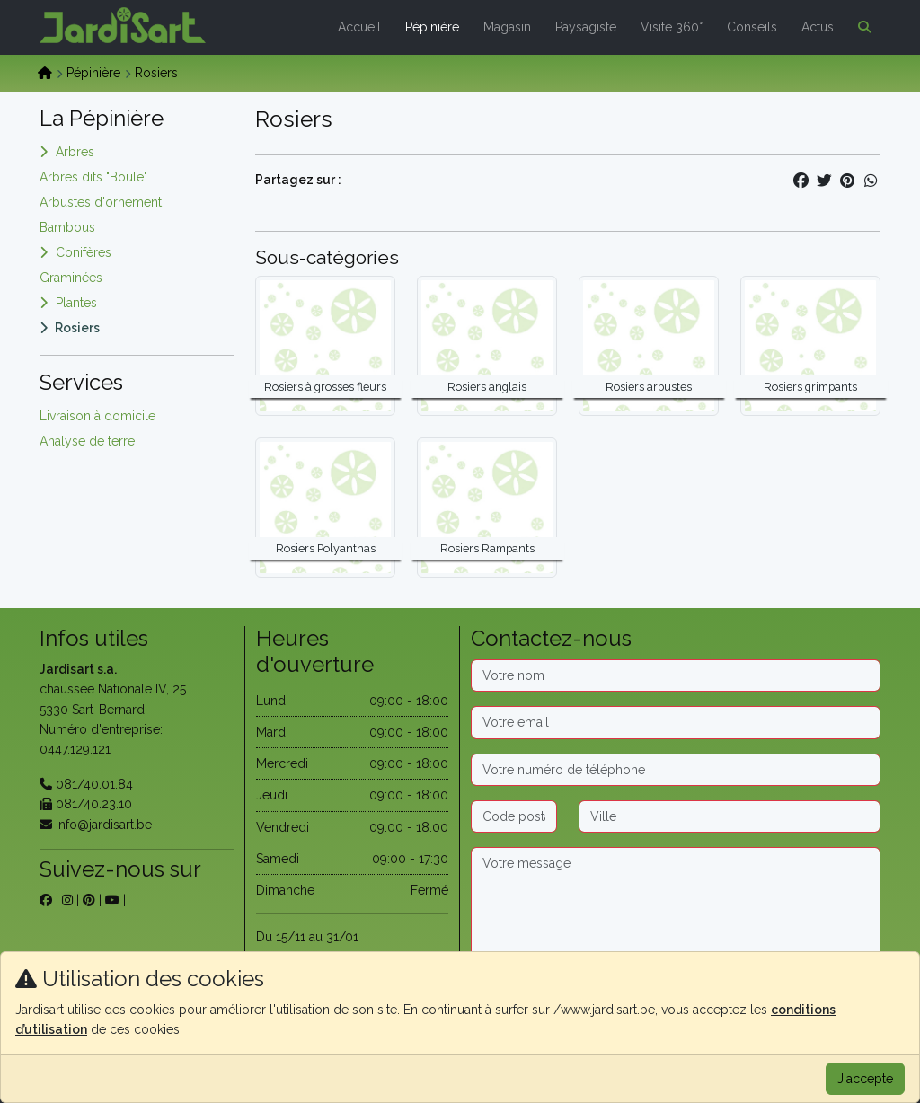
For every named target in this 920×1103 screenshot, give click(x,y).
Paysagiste (585, 27)
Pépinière (432, 27)
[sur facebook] (46, 900)
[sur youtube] (112, 900)
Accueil (359, 27)
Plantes (76, 303)
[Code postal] (514, 816)
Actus (817, 27)
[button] (861, 27)
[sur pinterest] (89, 900)
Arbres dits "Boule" (93, 177)
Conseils (752, 27)
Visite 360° (672, 27)
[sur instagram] (67, 900)
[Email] (675, 722)
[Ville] (729, 816)
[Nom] (675, 675)
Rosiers (77, 328)
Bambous (67, 227)
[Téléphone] (675, 770)
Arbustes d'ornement (101, 202)
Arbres (75, 152)
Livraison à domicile (97, 416)
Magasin (507, 27)
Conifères (83, 252)
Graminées (71, 277)
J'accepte (865, 1079)
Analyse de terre (87, 441)
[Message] (675, 903)
